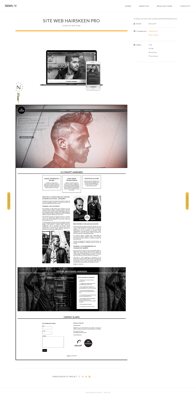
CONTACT (185, 6)
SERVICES (144, 6)
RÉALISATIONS (164, 6)
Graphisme (66, 26)
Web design (76, 26)
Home (128, 6)
